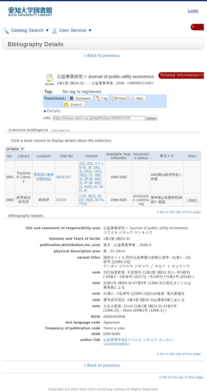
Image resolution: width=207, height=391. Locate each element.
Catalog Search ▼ (25, 30)
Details (53, 111)
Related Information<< (182, 75)
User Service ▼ (71, 30)
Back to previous (103, 55)
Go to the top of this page (180, 212)
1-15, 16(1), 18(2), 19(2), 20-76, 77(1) (91, 200)
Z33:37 (61, 200)
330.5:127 (63, 177)
